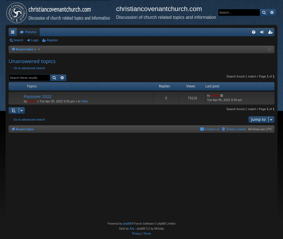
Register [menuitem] (271, 33)
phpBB (127, 223)
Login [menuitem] (263, 33)
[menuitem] (254, 32)
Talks (84, 101)
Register (52, 40)
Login (35, 40)
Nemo (32, 101)
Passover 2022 (38, 96)
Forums (30, 32)
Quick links (14, 33)
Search (18, 40)
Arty (132, 228)
